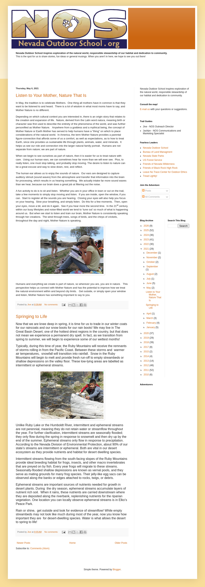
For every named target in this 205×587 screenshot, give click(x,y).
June (149, 283)
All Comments (151, 196)
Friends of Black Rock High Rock (160, 168)
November (152, 257)
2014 (147, 356)
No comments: (51, 304)
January (151, 327)
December (152, 252)
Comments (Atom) (39, 548)
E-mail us (145, 109)
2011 (147, 370)
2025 (147, 230)
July (148, 278)
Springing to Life (31, 316)
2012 (147, 365)
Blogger (117, 569)
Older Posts (121, 543)
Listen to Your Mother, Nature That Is (51, 95)
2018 (147, 342)
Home (72, 543)
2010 (147, 374)
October (151, 262)
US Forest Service (152, 160)
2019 (147, 337)
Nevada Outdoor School (155, 147)
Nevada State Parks (153, 156)
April (149, 313)
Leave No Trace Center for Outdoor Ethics (165, 172)
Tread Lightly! (150, 176)
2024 (147, 235)
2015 (147, 351)
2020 (147, 333)
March (150, 318)
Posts (146, 190)
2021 (147, 248)
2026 (147, 225)
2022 (147, 244)
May (149, 287)
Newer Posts (23, 543)
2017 (147, 347)
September (152, 266)
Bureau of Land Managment (157, 152)
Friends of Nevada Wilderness (159, 164)
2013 (147, 360)
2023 (147, 239)
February (151, 322)
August (150, 274)
